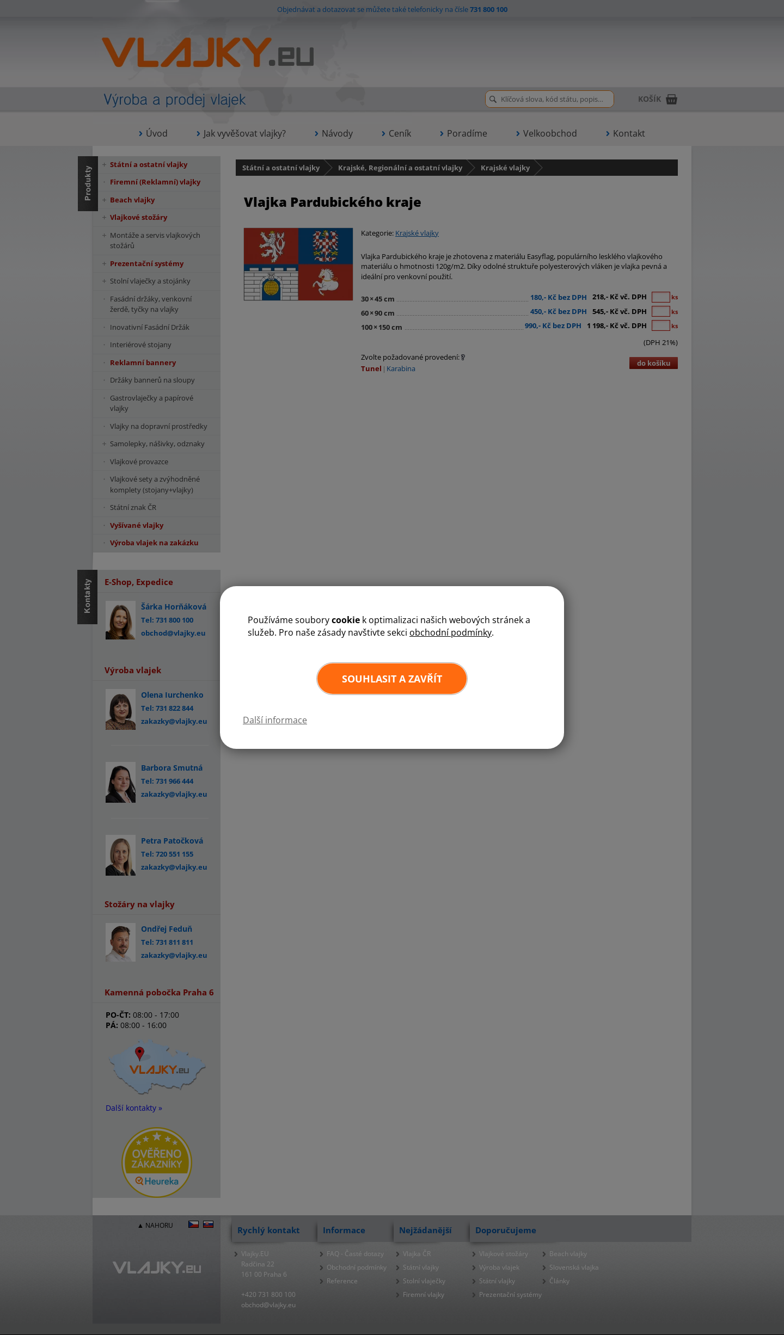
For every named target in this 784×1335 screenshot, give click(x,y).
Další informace (275, 720)
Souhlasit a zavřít (392, 678)
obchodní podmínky (450, 632)
